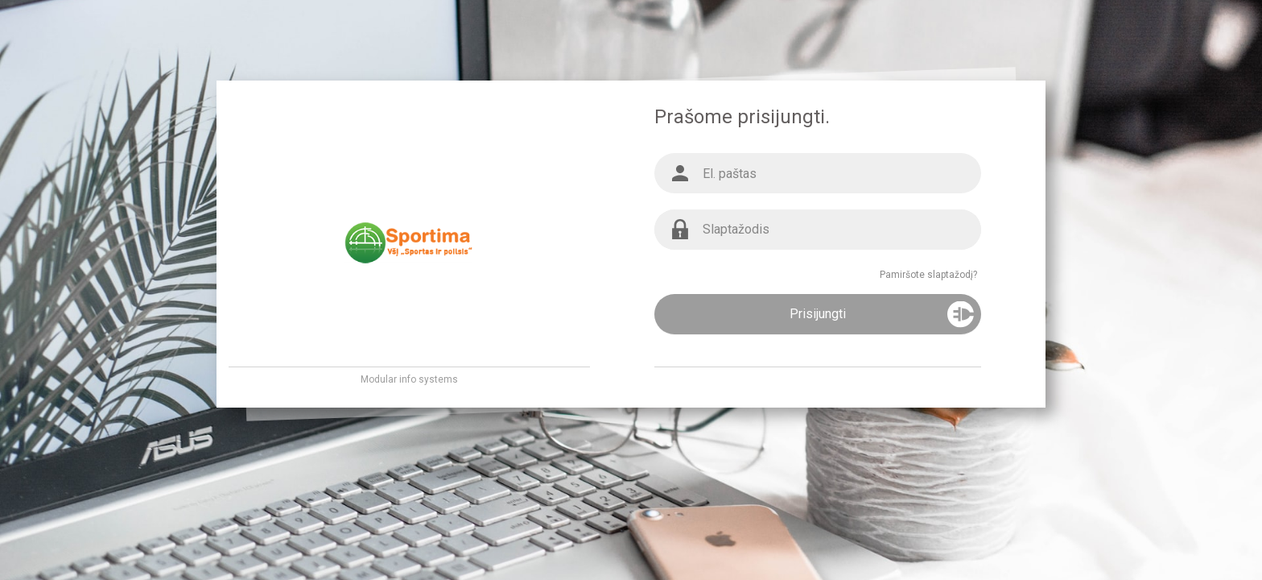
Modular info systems (409, 379)
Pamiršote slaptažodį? (928, 274)
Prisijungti (818, 313)
